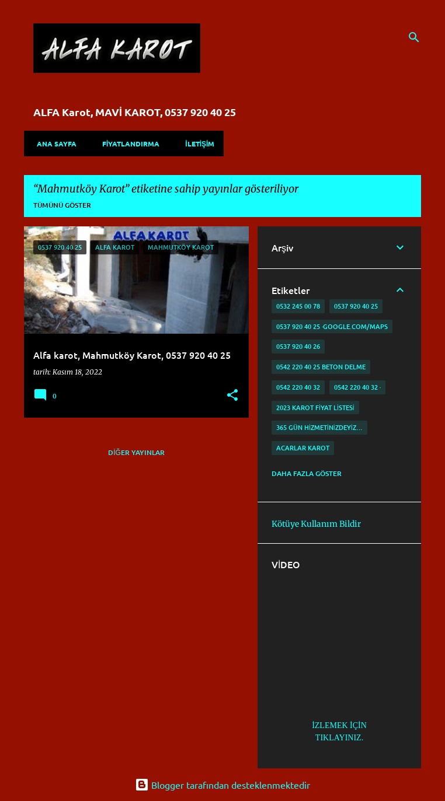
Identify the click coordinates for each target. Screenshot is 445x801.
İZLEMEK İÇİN (339, 725)
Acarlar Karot (302, 448)
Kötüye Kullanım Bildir (316, 524)
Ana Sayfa (53, 143)
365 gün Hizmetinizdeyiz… (319, 427)
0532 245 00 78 (298, 306)
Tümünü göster (62, 205)
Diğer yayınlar (136, 452)
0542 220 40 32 (298, 387)
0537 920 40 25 (356, 306)
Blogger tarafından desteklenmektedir (222, 784)
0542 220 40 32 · (357, 387)
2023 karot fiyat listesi (315, 407)
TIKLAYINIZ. (339, 737)
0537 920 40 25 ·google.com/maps (332, 326)
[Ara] (414, 37)
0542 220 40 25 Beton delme (321, 367)
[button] (232, 396)
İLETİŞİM (196, 143)
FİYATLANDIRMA (127, 143)
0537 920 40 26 (298, 346)
